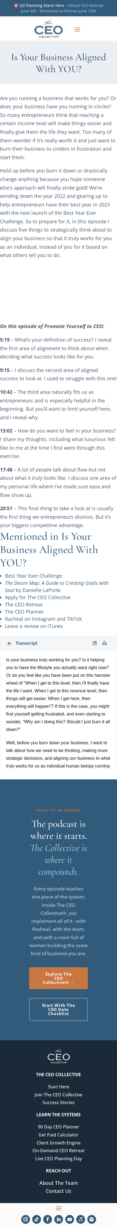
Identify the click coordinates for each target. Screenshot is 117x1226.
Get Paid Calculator (58, 1135)
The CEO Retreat (23, 604)
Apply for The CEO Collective (37, 597)
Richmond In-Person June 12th (68, 11)
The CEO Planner (24, 611)
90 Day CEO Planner (58, 1127)
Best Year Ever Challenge (33, 575)
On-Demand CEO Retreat (58, 1151)
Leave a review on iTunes (34, 626)
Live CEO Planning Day (58, 1159)
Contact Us (58, 1191)
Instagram (43, 618)
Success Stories (58, 1102)
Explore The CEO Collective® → (58, 978)
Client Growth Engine (59, 1143)
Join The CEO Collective (58, 1095)
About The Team (58, 1183)
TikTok (74, 618)
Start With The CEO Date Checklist (58, 1009)
